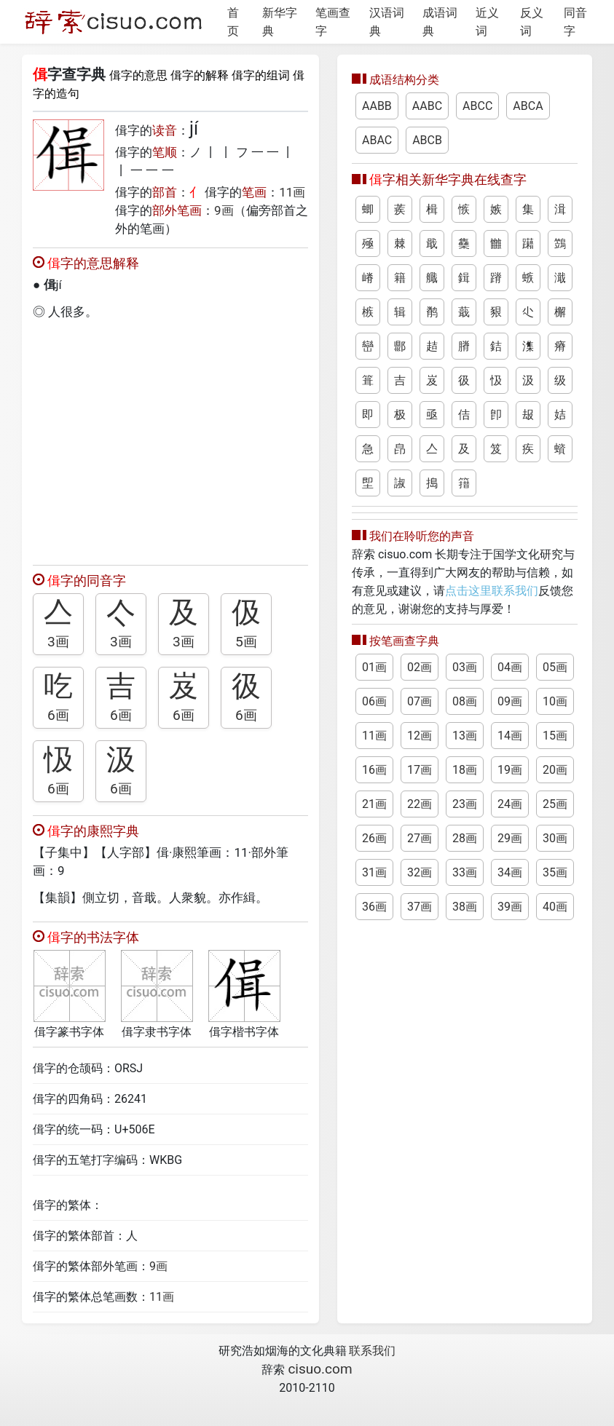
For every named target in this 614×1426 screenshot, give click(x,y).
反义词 (531, 22)
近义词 (487, 22)
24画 (509, 804)
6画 (58, 715)
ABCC (477, 106)
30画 (555, 838)
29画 (509, 838)
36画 (374, 907)
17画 (419, 770)
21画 (374, 804)
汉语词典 (386, 22)
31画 (374, 872)
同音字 (575, 22)
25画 (555, 804)
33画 (464, 872)
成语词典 (439, 22)
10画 (555, 701)
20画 (555, 770)
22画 (419, 804)
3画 (58, 641)
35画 (555, 872)
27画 (419, 838)
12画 (419, 735)
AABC (427, 106)
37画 (419, 907)
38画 (464, 907)
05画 (555, 667)
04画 (509, 667)
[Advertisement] (170, 439)
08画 (464, 701)
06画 (374, 701)
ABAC (377, 140)
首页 (233, 22)
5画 (246, 641)
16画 (374, 770)
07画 (419, 701)
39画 (509, 907)
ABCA (528, 106)
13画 (464, 735)
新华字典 (279, 22)
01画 (374, 667)
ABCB (427, 140)
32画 (419, 872)
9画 (224, 210)
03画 (464, 667)
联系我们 (372, 1351)
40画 (555, 907)
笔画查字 (332, 22)
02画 (419, 667)
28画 (464, 838)
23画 (464, 804)
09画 (509, 701)
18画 (464, 770)
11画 (292, 192)
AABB (377, 106)
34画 (509, 872)
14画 (509, 735)
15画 (555, 735)
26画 (374, 838)
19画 (509, 770)
